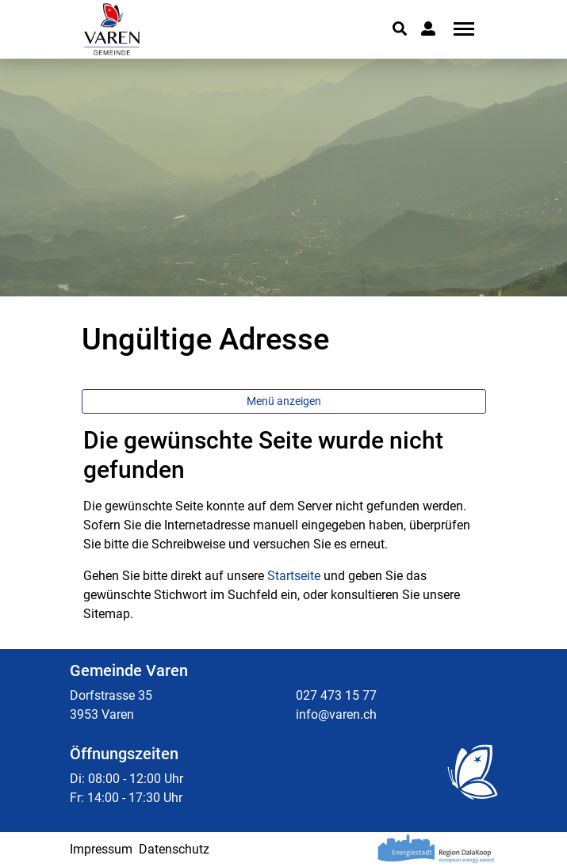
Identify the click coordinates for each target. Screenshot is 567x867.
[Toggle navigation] (458, 28)
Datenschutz (174, 849)
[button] (399, 28)
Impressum (101, 849)
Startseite (293, 575)
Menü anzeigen (284, 401)
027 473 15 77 (336, 695)
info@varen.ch (336, 714)
